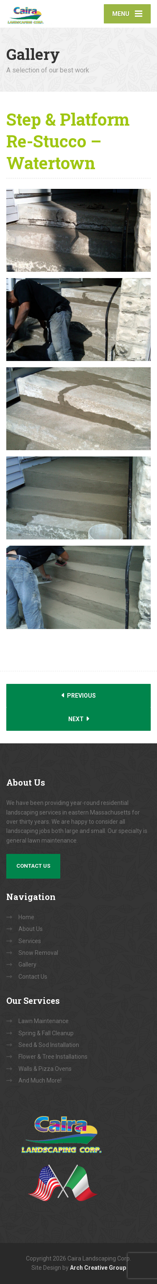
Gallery (27, 964)
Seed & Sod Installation (48, 1045)
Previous (79, 695)
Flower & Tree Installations (53, 1056)
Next (78, 718)
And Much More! (40, 1080)
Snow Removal (38, 952)
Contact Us (33, 866)
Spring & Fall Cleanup (46, 1033)
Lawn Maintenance (43, 1021)
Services (29, 941)
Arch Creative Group (98, 1267)
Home (26, 917)
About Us (30, 929)
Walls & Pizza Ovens (45, 1068)
